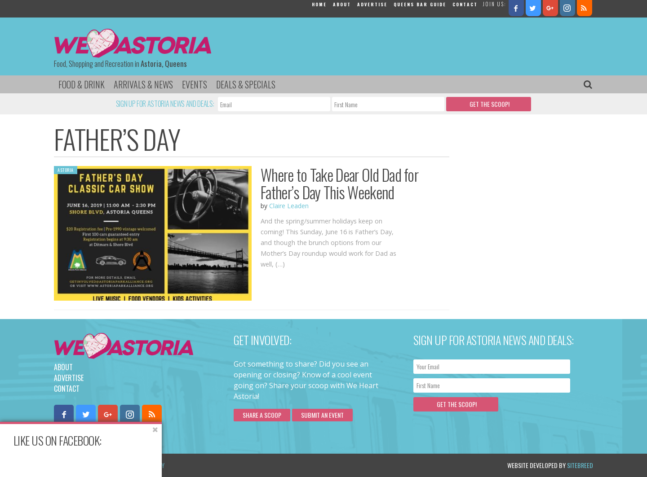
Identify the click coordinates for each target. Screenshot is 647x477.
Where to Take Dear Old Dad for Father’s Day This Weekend (339, 183)
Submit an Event (322, 415)
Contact (465, 4)
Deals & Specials (245, 84)
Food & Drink (81, 84)
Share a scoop (262, 415)
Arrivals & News (143, 84)
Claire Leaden (289, 205)
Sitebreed (580, 465)
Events (194, 84)
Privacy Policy (144, 465)
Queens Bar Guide (420, 4)
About (342, 4)
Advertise (372, 4)
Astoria (66, 169)
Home (319, 4)
